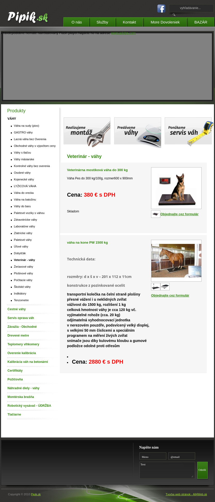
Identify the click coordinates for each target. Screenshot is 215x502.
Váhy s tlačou (22, 152)
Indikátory (20, 293)
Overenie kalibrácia (21, 353)
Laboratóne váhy (24, 226)
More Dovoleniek (168, 21)
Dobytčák (20, 253)
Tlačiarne (14, 414)
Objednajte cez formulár (179, 214)
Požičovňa (15, 379)
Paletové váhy (23, 239)
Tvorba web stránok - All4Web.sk (186, 494)
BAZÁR (204, 21)
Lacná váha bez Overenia (30, 139)
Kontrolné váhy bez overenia (32, 166)
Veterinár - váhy (24, 259)
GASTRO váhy (23, 132)
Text (166, 469)
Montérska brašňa (20, 397)
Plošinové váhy (23, 273)
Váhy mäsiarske (24, 159)
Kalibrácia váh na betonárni (27, 362)
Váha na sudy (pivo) (26, 125)
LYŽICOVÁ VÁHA (25, 186)
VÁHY (11, 119)
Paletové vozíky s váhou (29, 212)
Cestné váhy (16, 309)
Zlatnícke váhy (23, 233)
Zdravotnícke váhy (25, 219)
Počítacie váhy (23, 280)
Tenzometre (21, 300)
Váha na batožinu (25, 199)
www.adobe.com (123, 33)
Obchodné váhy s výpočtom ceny (35, 145)
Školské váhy (22, 286)
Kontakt (133, 21)
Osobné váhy (22, 172)
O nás (79, 21)
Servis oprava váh (20, 318)
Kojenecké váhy (24, 179)
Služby (106, 21)
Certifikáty (15, 370)
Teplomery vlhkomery (23, 344)
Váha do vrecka (24, 192)
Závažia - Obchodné (22, 327)
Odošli (202, 469)
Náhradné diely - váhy (23, 388)
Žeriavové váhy (23, 266)
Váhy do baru (22, 206)
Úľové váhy (21, 246)
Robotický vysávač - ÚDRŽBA (29, 406)
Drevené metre (18, 335)
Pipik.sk (36, 494)
